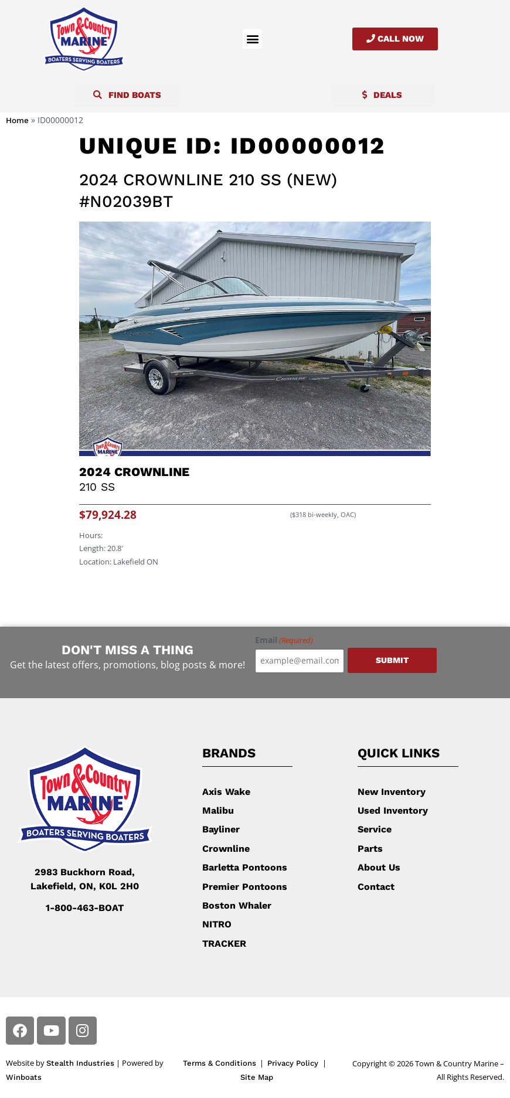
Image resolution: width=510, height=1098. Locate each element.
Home (17, 120)
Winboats (24, 1077)
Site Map (256, 1077)
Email (284, 640)
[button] (252, 39)
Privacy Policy (294, 1063)
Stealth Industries (80, 1063)
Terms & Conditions (219, 1063)
